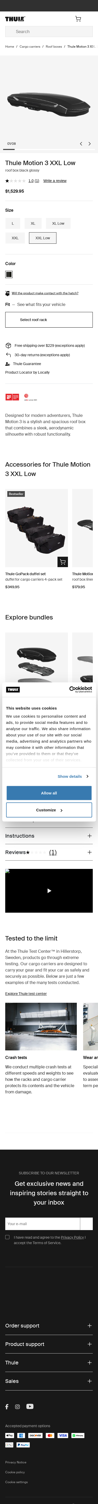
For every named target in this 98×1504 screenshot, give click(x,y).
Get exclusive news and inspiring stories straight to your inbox (49, 1193)
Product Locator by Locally (27, 372)
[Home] (19, 18)
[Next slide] (90, 144)
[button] (49, 891)
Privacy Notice (15, 1462)
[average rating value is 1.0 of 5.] (20, 181)
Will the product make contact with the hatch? (45, 293)
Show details (70, 776)
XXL (15, 238)
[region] (49, 891)
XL (33, 223)
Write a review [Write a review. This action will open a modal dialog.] (54, 181)
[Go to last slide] (81, 144)
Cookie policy (15, 1472)
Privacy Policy (72, 1237)
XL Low (58, 223)
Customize (49, 810)
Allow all (49, 793)
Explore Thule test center (26, 993)
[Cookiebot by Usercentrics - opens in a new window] (70, 689)
